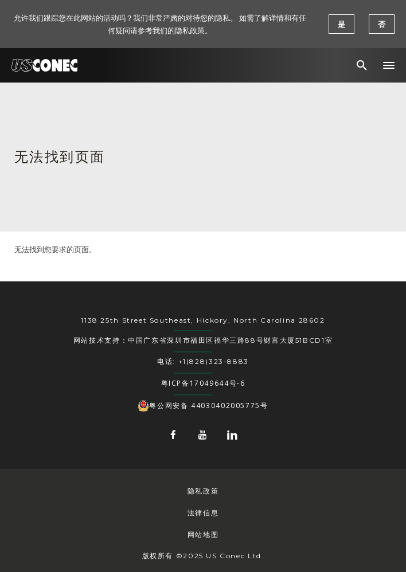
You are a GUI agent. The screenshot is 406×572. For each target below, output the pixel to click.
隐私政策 (203, 491)
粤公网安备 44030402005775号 (203, 406)
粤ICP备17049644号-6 (203, 383)
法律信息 (203, 513)
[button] (389, 65)
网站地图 (203, 534)
